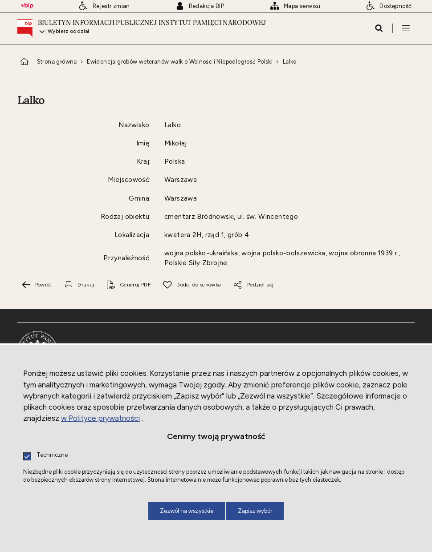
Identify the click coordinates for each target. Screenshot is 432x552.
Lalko (290, 61)
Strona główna (57, 61)
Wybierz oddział (69, 31)
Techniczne (52, 455)
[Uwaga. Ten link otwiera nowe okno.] (79, 285)
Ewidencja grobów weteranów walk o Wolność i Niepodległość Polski (180, 61)
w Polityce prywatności (100, 418)
